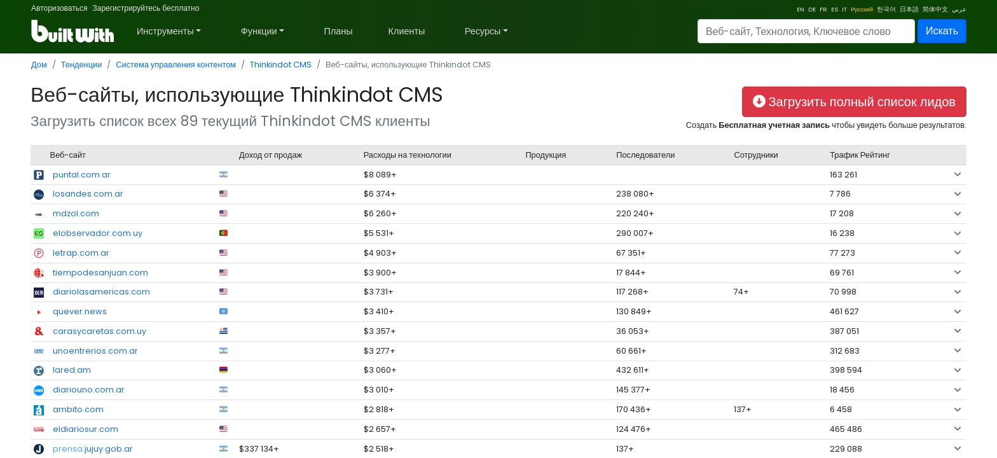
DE (812, 9)
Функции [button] (259, 31)
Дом (39, 64)
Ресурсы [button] (483, 31)
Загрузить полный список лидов (854, 102)
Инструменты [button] (165, 31)
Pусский (862, 9)
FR (823, 9)
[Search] (806, 31)
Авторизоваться (59, 8)
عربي (959, 9)
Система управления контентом (176, 64)
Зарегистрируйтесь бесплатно (145, 8)
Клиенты (406, 31)
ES (834, 9)
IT (844, 9)
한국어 (886, 9)
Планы (338, 31)
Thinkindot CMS (281, 64)
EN (800, 9)
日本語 (909, 9)
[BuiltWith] (73, 31)
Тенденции (81, 64)
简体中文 (935, 9)
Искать (942, 31)
